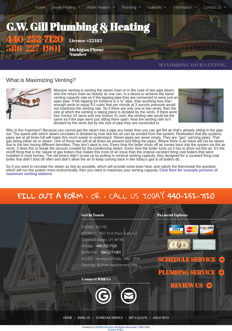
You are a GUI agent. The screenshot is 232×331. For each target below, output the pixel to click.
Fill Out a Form (50, 196)
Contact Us (212, 7)
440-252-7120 (34, 39)
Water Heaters (99, 7)
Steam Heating (63, 7)
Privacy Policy (116, 330)
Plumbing (129, 7)
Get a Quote (137, 318)
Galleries (155, 7)
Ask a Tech (161, 318)
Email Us (83, 318)
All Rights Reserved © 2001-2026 (132, 327)
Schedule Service (109, 318)
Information (182, 7)
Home (40, 7)
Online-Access (104, 327)
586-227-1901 (111, 252)
